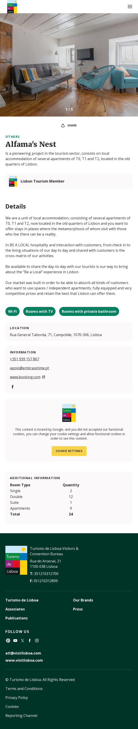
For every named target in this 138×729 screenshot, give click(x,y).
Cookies (12, 706)
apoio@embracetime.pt (29, 368)
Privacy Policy (16, 697)
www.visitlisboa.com (24, 660)
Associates (15, 609)
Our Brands (83, 600)
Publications (16, 618)
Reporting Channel (21, 715)
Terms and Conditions (24, 688)
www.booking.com (25, 376)
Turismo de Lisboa (21, 600)
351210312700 (46, 573)
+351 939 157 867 (24, 359)
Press (78, 609)
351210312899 (45, 580)
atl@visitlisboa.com (23, 653)
